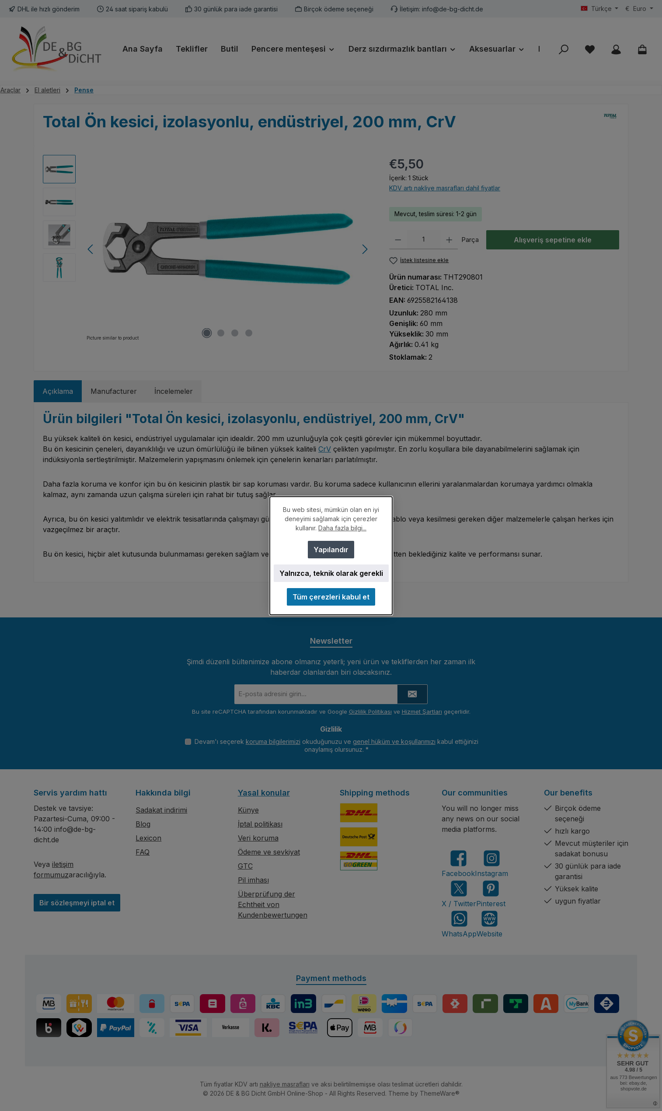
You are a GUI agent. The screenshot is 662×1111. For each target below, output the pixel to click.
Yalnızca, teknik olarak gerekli (331, 573)
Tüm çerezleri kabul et (331, 596)
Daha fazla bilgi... (342, 528)
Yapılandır (331, 549)
